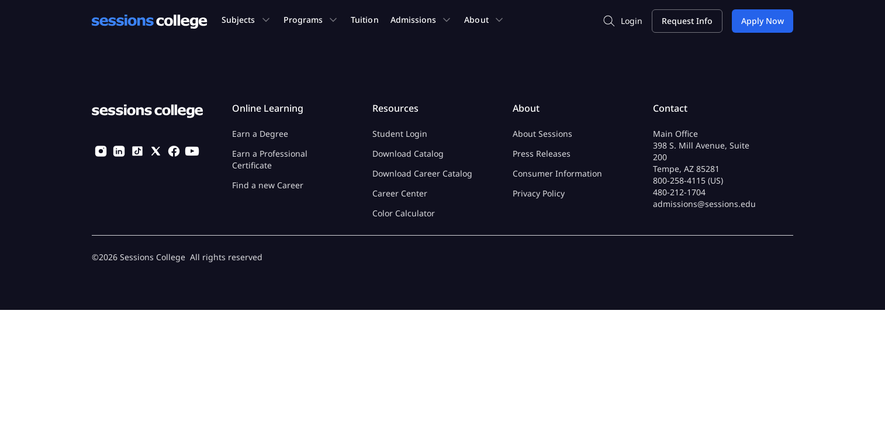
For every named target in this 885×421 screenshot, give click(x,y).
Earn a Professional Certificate (269, 159)
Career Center (399, 193)
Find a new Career (267, 185)
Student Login (399, 133)
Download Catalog (408, 153)
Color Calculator (403, 213)
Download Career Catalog (422, 173)
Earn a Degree (260, 133)
